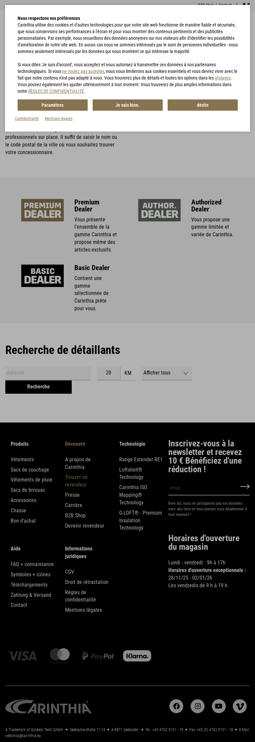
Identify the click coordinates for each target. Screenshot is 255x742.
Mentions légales (58, 118)
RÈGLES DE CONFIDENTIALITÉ (56, 91)
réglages (223, 78)
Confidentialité (27, 118)
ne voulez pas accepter (83, 71)
